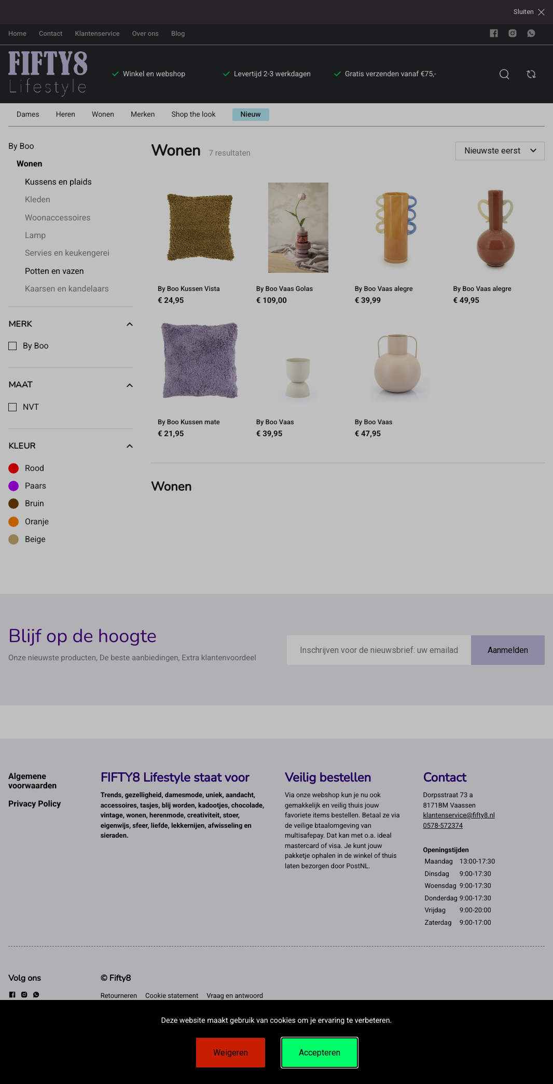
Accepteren (319, 1053)
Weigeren (230, 1053)
